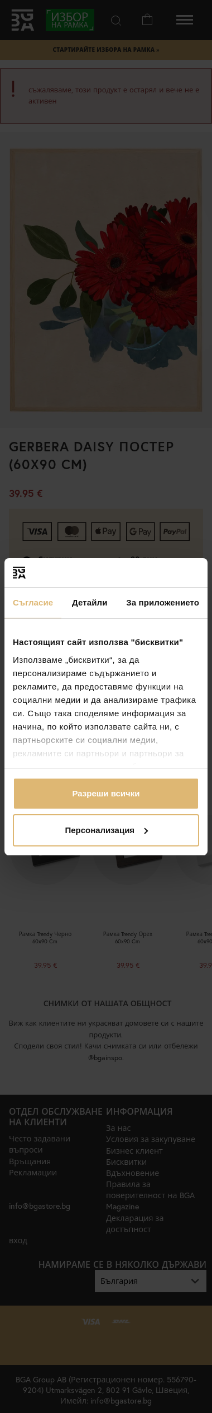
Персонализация (106, 830)
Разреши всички (105, 793)
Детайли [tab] (89, 602)
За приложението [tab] (162, 602)
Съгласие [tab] (33, 602)
